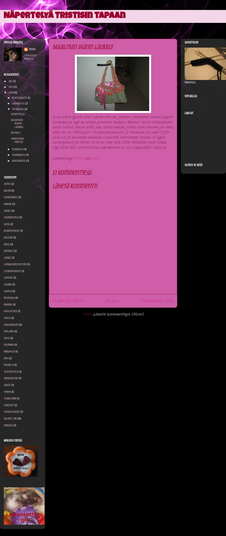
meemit (8, 304)
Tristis (32, 49)
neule (7, 318)
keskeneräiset (12, 230)
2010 (11, 92)
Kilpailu (15, 132)
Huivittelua (18, 114)
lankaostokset (12, 271)
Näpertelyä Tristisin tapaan (64, 16)
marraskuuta (20, 97)
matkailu (9, 297)
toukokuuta (19, 155)
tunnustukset (12, 411)
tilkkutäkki (10, 398)
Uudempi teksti (68, 301)
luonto (8, 291)
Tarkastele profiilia (30, 57)
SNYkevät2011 (11, 378)
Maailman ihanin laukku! (17, 123)
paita (7, 338)
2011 (10, 87)
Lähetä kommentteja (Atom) (118, 314)
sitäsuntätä (11, 371)
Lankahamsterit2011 (15, 264)
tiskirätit (9, 405)
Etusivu (112, 301)
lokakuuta (18, 103)
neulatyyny (10, 311)
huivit (7, 210)
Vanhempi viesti (157, 301)
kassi (6, 224)
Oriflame (9, 331)
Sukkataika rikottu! (17, 140)
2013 (10, 81)
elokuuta (18, 149)
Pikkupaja (9, 351)
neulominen (11, 324)
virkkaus (8, 425)
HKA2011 (8, 204)
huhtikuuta (19, 160)
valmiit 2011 (10, 418)
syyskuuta (18, 109)
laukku (8, 284)
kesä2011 (8, 237)
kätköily (8, 251)
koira (6, 244)
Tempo (7, 392)
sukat (7, 385)
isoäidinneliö (11, 217)
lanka (7, 257)
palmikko (9, 344)
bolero (7, 190)
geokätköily (10, 197)
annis (7, 184)
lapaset (8, 277)
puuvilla (9, 365)
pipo (6, 358)
